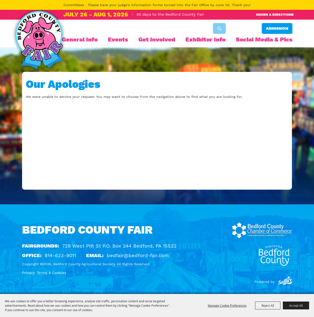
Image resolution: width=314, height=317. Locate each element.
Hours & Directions (275, 14)
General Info (80, 39)
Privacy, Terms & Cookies (44, 273)
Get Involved (156, 39)
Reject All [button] (268, 305)
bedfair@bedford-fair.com (138, 255)
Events (118, 39)
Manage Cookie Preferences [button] (227, 305)
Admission (277, 28)
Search (219, 28)
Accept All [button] (296, 305)
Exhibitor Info (205, 39)
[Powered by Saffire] (285, 282)
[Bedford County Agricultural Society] (39, 41)
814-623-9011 (60, 255)
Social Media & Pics (264, 39)
